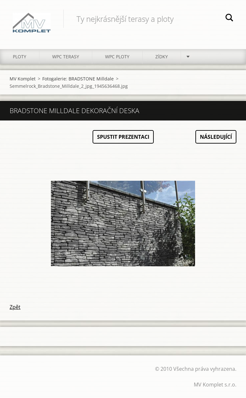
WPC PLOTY (117, 57)
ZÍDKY (161, 57)
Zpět (15, 307)
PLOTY (19, 57)
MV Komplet (23, 79)
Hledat (229, 18)
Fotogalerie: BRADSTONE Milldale (78, 79)
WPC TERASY (65, 57)
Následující (216, 136)
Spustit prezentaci (123, 136)
